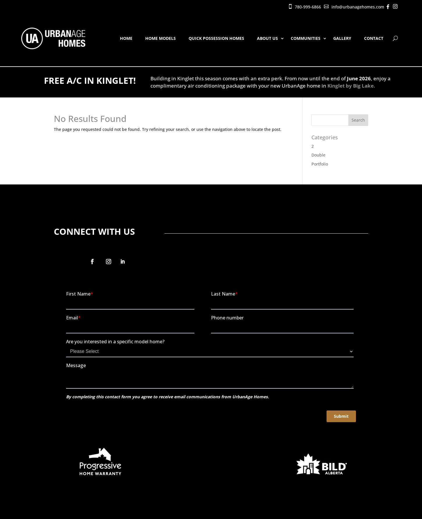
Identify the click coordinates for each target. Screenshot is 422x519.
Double (318, 155)
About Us (267, 38)
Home (126, 38)
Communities (305, 38)
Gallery (342, 38)
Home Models (160, 38)
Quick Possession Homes (216, 38)
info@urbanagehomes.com (357, 7)
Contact (373, 38)
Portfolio (319, 164)
